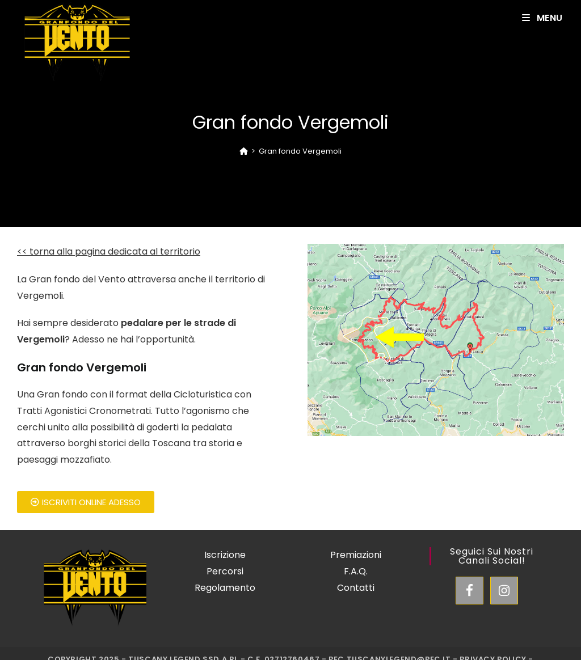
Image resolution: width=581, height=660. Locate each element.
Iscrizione (225, 554)
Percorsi (225, 571)
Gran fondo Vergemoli (300, 151)
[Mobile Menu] (542, 17)
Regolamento (225, 587)
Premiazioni (355, 554)
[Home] (243, 151)
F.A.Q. (356, 571)
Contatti (355, 587)
